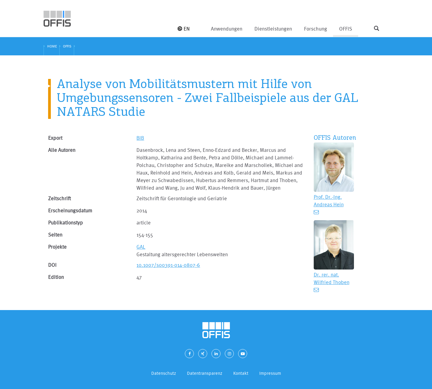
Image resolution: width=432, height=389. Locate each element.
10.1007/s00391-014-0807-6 (168, 265)
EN (184, 28)
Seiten (55, 234)
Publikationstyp (65, 222)
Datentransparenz (204, 373)
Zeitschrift (59, 198)
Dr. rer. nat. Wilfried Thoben (331, 278)
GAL (140, 247)
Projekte (57, 247)
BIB (140, 138)
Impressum (270, 373)
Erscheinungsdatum (70, 210)
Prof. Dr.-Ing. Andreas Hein (329, 200)
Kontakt (240, 373)
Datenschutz (163, 373)
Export (55, 138)
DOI (52, 265)
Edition (56, 277)
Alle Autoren (61, 150)
